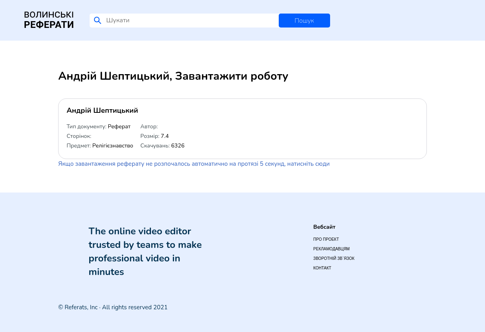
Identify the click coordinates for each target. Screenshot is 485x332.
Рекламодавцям (331, 249)
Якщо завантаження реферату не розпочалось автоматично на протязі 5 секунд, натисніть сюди (194, 164)
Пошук (304, 20)
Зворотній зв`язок (333, 258)
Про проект (326, 239)
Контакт (322, 268)
